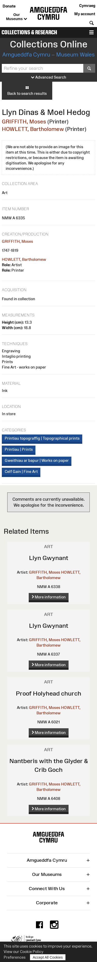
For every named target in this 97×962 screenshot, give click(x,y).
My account (84, 14)
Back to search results (27, 90)
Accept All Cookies (48, 957)
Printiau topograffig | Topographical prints (42, 438)
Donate (9, 6)
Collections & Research (29, 32)
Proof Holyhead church (48, 693)
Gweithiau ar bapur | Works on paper (37, 460)
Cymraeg (87, 5)
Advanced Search (48, 77)
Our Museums (16, 17)
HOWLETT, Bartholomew (33, 129)
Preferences (15, 957)
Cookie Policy (31, 951)
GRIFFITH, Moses (24, 121)
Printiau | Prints (19, 449)
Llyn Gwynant (48, 557)
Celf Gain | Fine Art (21, 471)
